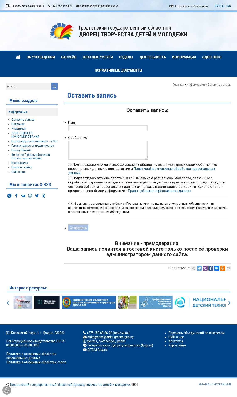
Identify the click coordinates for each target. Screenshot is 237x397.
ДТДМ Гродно (97, 350)
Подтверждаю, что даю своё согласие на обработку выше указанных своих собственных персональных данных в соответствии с (143, 169)
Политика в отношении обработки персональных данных (31, 356)
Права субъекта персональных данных (159, 191)
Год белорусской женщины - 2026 (34, 142)
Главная (178, 85)
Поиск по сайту (21, 168)
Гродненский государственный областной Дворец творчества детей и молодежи (70, 385)
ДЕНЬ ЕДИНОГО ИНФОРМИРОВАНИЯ (25, 135)
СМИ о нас (18, 172)
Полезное (18, 125)
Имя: (72, 123)
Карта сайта (19, 163)
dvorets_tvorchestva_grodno (106, 342)
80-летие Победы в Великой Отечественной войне (30, 157)
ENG (228, 7)
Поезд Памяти (21, 151)
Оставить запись (23, 120)
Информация (196, 85)
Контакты (175, 342)
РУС (217, 7)
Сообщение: (78, 138)
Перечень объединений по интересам (196, 333)
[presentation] (7, 303)
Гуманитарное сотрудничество (32, 146)
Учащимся (18, 129)
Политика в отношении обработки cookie (36, 363)
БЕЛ (223, 7)
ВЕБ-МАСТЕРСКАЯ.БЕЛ (214, 385)
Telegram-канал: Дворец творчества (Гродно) (120, 346)
